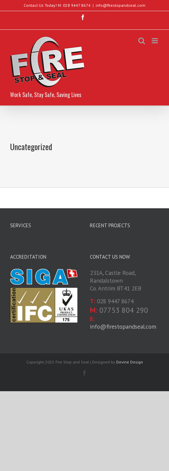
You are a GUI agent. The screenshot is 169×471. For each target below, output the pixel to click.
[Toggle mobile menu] (155, 40)
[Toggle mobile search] (141, 40)
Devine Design (129, 361)
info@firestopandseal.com (120, 5)
